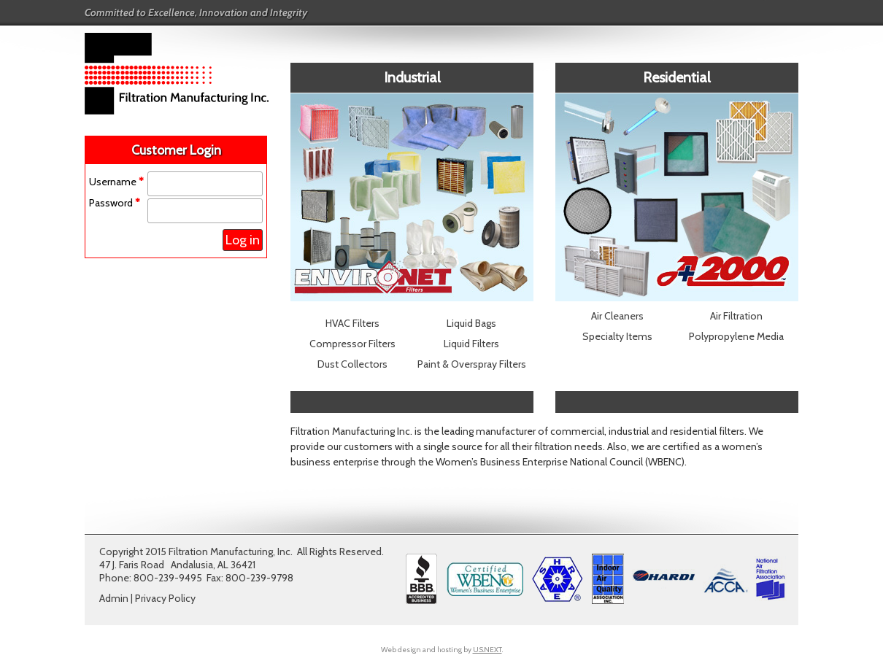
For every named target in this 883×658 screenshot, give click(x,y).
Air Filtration (736, 315)
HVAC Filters (352, 323)
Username (116, 181)
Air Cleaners (617, 315)
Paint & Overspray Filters (471, 364)
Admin (113, 598)
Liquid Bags (471, 323)
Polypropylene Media (736, 336)
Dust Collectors (352, 364)
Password (114, 202)
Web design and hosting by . (442, 649)
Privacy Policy (165, 598)
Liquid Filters (471, 343)
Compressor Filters (352, 343)
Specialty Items (617, 336)
